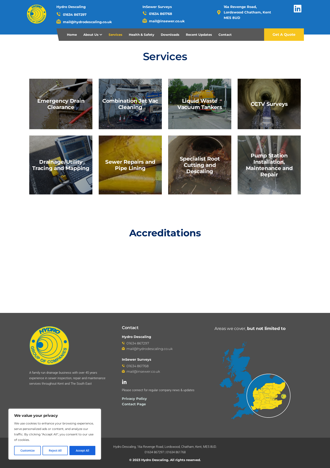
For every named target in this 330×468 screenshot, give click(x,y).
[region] (54, 434)
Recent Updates (199, 35)
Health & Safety (141, 35)
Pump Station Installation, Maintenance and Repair (269, 165)
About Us (90, 35)
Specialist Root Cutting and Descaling (200, 165)
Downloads (170, 35)
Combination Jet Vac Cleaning (130, 104)
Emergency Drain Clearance (61, 104)
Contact (225, 35)
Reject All (55, 450)
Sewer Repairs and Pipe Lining (130, 165)
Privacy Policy (134, 399)
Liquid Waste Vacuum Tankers (199, 104)
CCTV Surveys (269, 104)
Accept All (82, 450)
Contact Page (134, 404)
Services (115, 35)
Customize (27, 450)
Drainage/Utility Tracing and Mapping (60, 165)
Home (72, 35)
